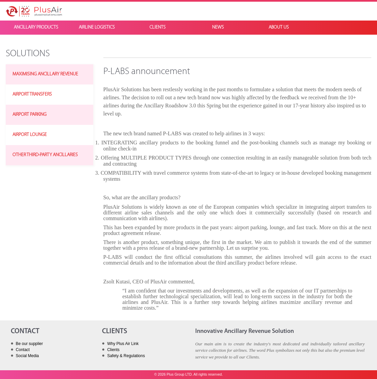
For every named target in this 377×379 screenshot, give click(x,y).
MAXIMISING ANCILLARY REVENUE (45, 74)
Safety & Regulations (126, 355)
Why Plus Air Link (122, 343)
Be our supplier (29, 343)
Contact (23, 349)
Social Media (27, 355)
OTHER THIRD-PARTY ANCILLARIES (45, 155)
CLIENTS (157, 27)
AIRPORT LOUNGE (29, 134)
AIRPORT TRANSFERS (32, 94)
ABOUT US (279, 27)
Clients (113, 349)
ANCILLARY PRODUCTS (36, 27)
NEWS (218, 27)
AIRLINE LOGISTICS (97, 27)
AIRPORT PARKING (29, 114)
